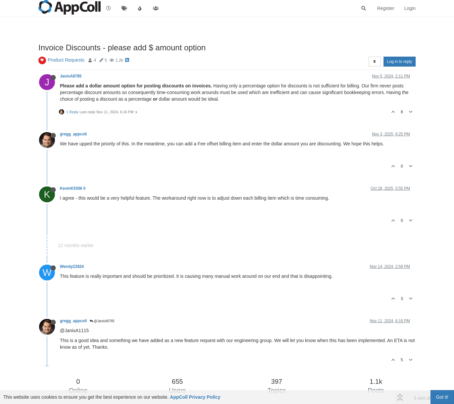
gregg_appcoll (73, 134)
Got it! (442, 397)
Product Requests (66, 60)
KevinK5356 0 (72, 188)
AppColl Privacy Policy (195, 397)
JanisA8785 (70, 76)
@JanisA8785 (102, 321)
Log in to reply (399, 61)
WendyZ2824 (72, 266)
